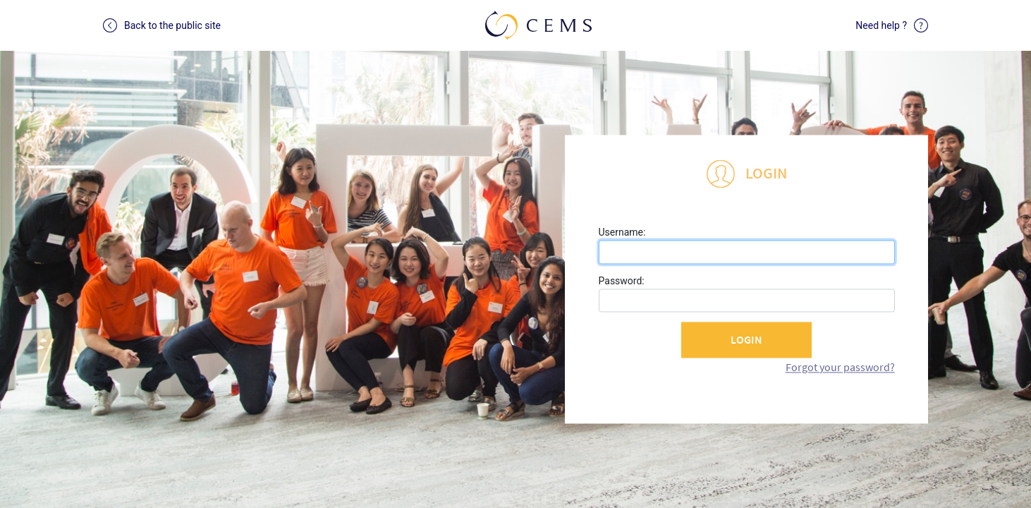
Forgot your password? (840, 367)
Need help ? (891, 25)
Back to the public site (162, 25)
